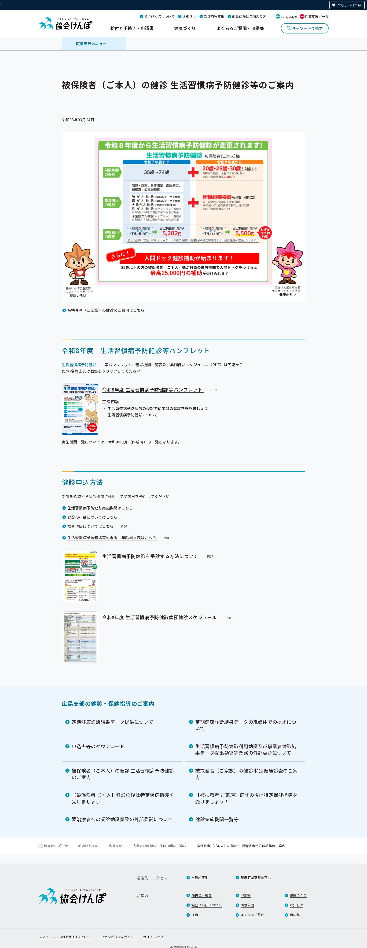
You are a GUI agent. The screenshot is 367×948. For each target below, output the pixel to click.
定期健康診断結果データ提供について (112, 721)
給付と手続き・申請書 (132, 28)
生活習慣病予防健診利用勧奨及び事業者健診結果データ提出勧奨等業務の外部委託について (246, 749)
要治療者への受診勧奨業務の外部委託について (122, 819)
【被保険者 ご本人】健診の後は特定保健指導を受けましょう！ (123, 798)
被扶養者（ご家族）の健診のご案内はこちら (106, 310)
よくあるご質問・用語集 (240, 28)
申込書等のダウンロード (98, 746)
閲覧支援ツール (317, 16)
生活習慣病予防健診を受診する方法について (158, 556)
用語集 (295, 915)
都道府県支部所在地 (256, 877)
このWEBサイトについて (73, 937)
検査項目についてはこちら (98, 526)
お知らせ (189, 16)
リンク (43, 937)
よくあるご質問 (252, 915)
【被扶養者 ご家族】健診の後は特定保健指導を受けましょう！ (246, 798)
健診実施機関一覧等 (217, 819)
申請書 (246, 895)
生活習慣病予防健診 (79, 364)
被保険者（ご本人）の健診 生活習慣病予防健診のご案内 (123, 773)
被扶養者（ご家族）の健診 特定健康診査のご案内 (246, 773)
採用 (194, 915)
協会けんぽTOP (56, 845)
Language (289, 16)
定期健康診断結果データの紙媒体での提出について (246, 725)
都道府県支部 (214, 16)
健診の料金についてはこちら (92, 517)
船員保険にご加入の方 (249, 16)
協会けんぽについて (159, 16)
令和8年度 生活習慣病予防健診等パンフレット (160, 389)
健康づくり (185, 28)
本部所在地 (199, 877)
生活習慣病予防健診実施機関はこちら (100, 508)
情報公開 (247, 905)
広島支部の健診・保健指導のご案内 (108, 703)
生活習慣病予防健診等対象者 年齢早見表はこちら (119, 537)
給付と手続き (201, 895)
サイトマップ (153, 937)
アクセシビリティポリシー (118, 937)
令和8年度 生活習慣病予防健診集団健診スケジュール (167, 617)
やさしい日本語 (349, 5)
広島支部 (115, 845)
